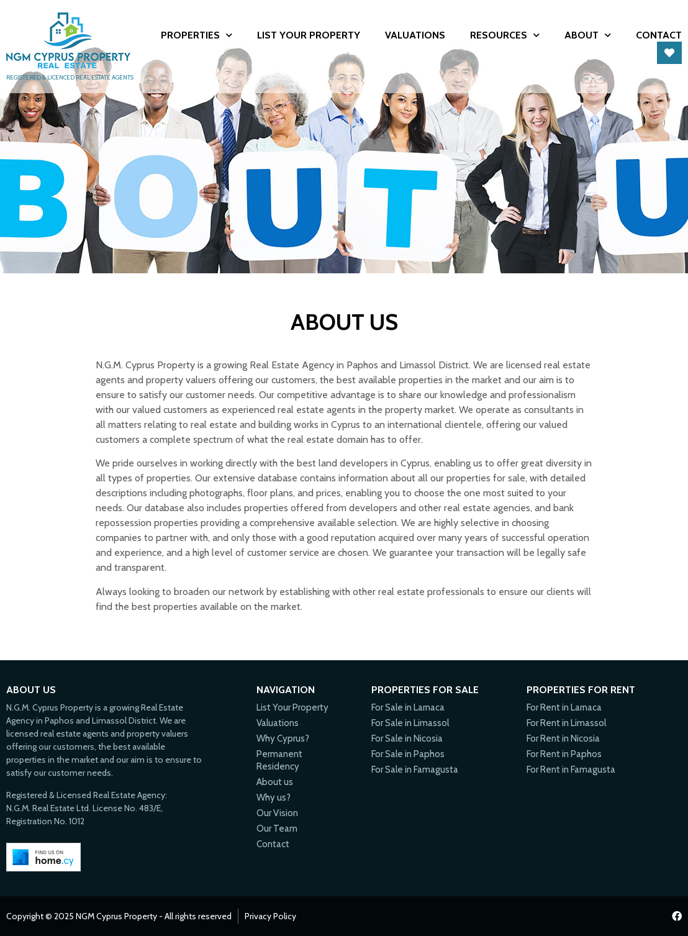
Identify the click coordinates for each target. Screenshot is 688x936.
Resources (505, 35)
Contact (659, 35)
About (587, 35)
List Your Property (308, 35)
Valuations (415, 35)
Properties (196, 35)
